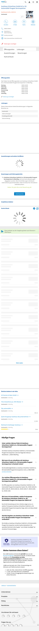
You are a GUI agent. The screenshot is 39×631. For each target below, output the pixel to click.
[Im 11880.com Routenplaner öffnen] (34, 208)
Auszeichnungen (9, 53)
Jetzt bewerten (19, 194)
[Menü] (37, 2)
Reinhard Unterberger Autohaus (11, 425)
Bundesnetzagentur (8, 555)
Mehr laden (19, 363)
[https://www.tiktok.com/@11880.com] (12, 626)
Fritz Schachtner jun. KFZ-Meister (11, 402)
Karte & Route (9, 57)
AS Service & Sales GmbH (9, 395)
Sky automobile (6, 408)
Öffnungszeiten (9, 49)
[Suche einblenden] (25, 2)
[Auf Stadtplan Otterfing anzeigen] (37, 208)
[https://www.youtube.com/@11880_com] (20, 626)
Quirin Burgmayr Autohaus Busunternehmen (15, 417)
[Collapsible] (36, 445)
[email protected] (6, 472)
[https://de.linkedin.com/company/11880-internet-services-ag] (16, 626)
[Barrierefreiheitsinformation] (33, 2)
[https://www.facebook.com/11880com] (3, 626)
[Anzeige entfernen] (38, 625)
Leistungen (20, 49)
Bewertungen (22, 53)
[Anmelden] (29, 2)
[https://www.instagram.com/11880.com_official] (7, 626)
